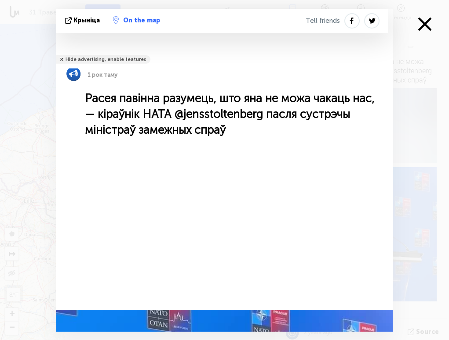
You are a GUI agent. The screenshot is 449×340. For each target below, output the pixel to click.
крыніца (83, 20)
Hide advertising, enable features (106, 59)
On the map (136, 20)
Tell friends (323, 21)
